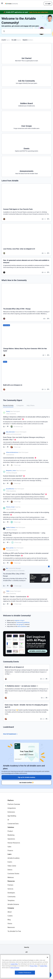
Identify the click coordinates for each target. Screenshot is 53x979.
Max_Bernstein (10, 432)
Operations (11, 839)
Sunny (8, 411)
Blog (9, 920)
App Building (12, 816)
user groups (19, 624)
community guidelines (22, 622)
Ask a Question (22, 626)
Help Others (30, 405)
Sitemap (26, 957)
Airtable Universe (13, 904)
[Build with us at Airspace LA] (26, 375)
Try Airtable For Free (14, 931)
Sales (9, 847)
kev (7, 568)
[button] (2, 4)
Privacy (26, 962)
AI (8, 820)
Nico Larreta (9, 548)
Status (10, 923)
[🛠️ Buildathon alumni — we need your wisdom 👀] (26, 691)
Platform (11, 800)
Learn (9, 854)
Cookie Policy (14, 975)
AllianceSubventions (12, 452)
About (10, 912)
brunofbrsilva (10, 489)
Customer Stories (13, 873)
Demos (10, 870)
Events (10, 862)
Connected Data (13, 824)
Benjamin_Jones (11, 470)
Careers (10, 916)
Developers (11, 893)
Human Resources (14, 843)
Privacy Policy (33, 977)
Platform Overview (14, 804)
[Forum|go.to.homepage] (11, 3)
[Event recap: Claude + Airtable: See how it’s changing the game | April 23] (26, 712)
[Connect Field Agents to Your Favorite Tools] (26, 203)
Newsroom (11, 927)
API (27, 952)
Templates (11, 900)
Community (11, 897)
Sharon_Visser (10, 507)
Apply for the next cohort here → (39, 12)
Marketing (11, 835)
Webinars (11, 877)
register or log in (19, 620)
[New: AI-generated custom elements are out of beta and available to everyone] (26, 266)
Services (10, 889)
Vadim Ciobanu (10, 527)
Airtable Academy (13, 858)
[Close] (47, 968)
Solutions (11, 827)
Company (11, 908)
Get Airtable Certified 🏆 (26, 782)
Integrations (12, 808)
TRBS (7, 591)
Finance (10, 850)
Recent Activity (8, 405)
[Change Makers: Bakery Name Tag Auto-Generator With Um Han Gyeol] (26, 340)
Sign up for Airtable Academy (26, 777)
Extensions (11, 812)
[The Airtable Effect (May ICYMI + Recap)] (26, 302)
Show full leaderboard (10, 734)
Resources (11, 881)
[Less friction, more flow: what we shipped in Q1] (26, 239)
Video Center (12, 866)
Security (26, 947)
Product (10, 831)
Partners (10, 885)
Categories (20, 405)
